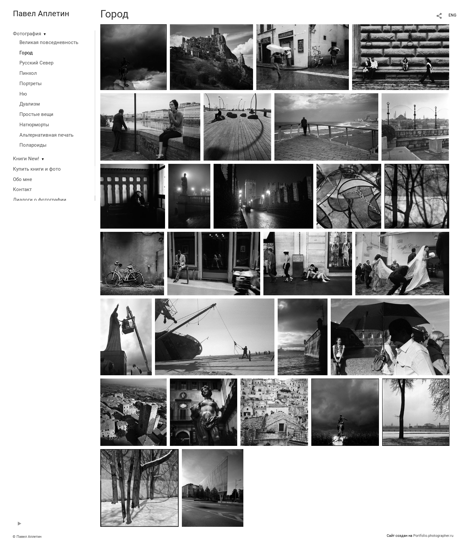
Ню (23, 94)
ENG (452, 15)
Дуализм (29, 104)
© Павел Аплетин (27, 537)
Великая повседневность (48, 42)
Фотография (27, 34)
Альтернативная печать (46, 135)
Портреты (30, 83)
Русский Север (36, 63)
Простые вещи (36, 114)
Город (26, 53)
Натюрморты (34, 125)
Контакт (22, 189)
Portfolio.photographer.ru (433, 536)
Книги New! (26, 159)
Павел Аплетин (41, 13)
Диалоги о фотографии (39, 200)
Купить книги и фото (37, 169)
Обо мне (22, 179)
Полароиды (33, 145)
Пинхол (28, 73)
